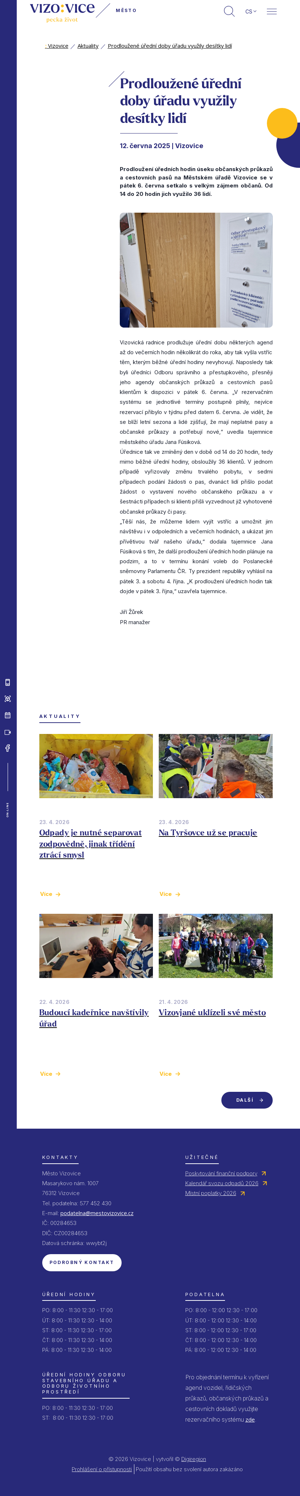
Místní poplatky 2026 (210, 1193)
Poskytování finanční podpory (221, 1173)
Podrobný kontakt (82, 1262)
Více (46, 893)
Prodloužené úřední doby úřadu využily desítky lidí (170, 45)
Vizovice (56, 45)
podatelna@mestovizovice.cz (97, 1213)
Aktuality (88, 45)
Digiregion (193, 1459)
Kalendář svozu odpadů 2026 (221, 1183)
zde (250, 1419)
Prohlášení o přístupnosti (102, 1469)
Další (245, 1100)
